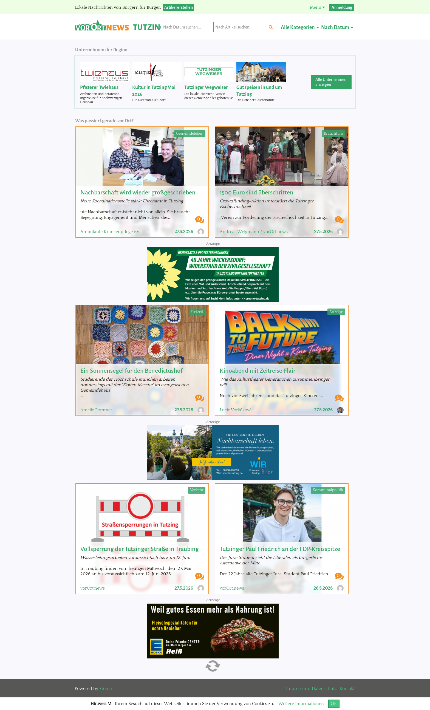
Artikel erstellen (178, 7)
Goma (106, 688)
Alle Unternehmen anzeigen (330, 82)
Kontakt (347, 688)
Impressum (297, 688)
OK (334, 703)
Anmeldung (342, 7)
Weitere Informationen (301, 703)
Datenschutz (324, 688)
